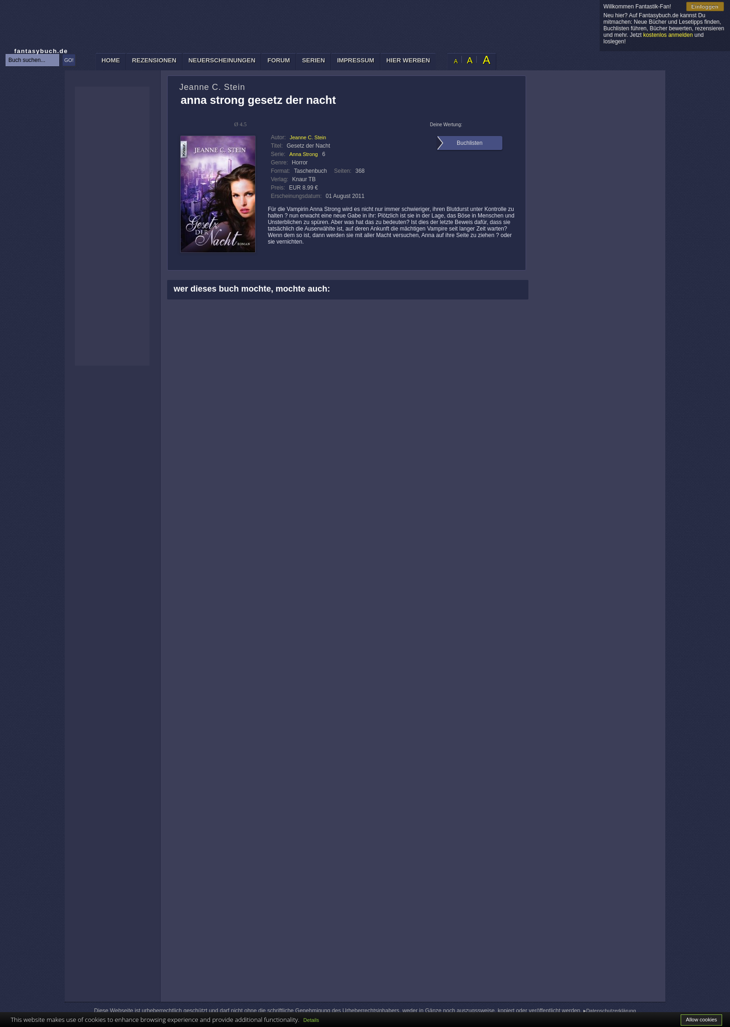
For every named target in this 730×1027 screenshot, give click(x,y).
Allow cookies (701, 1019)
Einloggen (705, 6)
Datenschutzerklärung (611, 1010)
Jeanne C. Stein (308, 137)
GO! (69, 60)
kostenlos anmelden (668, 35)
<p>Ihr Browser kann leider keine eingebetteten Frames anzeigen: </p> (112, 226)
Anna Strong (303, 154)
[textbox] (32, 60)
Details (311, 1020)
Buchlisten (469, 143)
